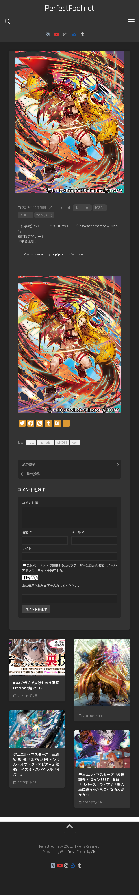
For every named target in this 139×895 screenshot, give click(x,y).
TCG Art (100, 207)
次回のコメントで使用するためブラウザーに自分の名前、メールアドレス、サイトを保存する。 (69, 568)
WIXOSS (25, 215)
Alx (93, 851)
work (75, 442)
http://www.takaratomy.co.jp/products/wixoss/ (50, 254)
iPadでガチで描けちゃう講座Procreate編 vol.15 (36, 685)
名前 (27, 532)
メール (77, 532)
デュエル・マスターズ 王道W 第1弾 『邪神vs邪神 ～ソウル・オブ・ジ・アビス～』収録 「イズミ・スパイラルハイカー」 (36, 764)
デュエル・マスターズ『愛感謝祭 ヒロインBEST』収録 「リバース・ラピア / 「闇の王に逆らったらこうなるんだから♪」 (101, 784)
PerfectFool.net (70, 7)
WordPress (68, 851)
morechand (62, 207)
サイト (26, 548)
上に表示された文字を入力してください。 (51, 585)
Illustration (82, 207)
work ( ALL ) (44, 215)
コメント (30, 502)
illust (31, 442)
